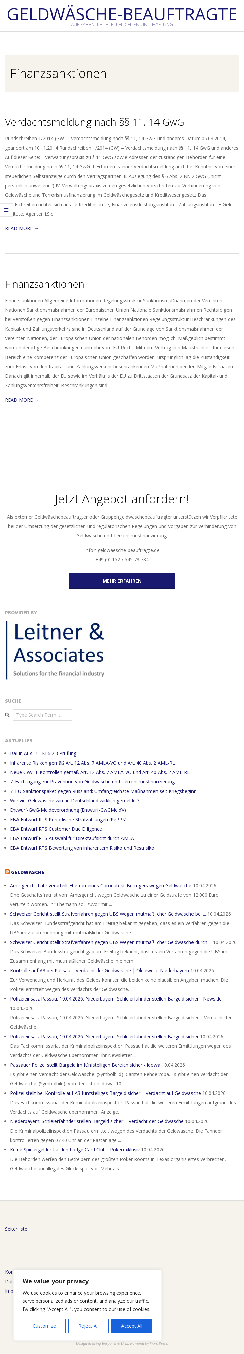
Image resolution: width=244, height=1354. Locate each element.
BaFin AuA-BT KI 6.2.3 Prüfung (43, 753)
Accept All (131, 1326)
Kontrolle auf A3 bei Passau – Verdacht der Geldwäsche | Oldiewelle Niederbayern (99, 970)
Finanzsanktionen (44, 284)
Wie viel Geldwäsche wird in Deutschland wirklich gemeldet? (74, 800)
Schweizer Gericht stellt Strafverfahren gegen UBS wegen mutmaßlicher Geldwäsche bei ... (108, 914)
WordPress (158, 1343)
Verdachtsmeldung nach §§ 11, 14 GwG (94, 122)
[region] (87, 1305)
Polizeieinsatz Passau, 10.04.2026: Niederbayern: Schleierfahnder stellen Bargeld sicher (104, 1036)
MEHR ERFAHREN (122, 581)
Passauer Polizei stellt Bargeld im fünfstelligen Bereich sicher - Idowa (85, 1064)
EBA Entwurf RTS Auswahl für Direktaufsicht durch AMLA (72, 838)
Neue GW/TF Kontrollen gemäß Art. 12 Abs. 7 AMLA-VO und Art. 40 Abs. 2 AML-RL (100, 772)
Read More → (22, 228)
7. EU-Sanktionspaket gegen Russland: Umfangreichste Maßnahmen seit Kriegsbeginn (103, 791)
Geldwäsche (27, 872)
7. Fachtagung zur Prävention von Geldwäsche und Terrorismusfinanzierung (92, 781)
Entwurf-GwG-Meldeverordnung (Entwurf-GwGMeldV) (68, 810)
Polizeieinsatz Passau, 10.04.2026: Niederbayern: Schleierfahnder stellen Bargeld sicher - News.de (116, 998)
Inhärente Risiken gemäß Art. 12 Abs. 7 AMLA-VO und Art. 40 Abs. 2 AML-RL (92, 763)
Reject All (88, 1326)
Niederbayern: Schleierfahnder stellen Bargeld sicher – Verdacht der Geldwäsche (97, 1121)
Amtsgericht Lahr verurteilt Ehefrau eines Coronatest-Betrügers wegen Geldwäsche (100, 885)
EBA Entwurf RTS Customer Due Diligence (56, 829)
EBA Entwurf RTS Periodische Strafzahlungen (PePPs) (68, 819)
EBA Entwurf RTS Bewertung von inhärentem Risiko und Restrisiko (82, 847)
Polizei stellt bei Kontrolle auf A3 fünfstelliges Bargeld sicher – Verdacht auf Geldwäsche (105, 1093)
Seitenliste (16, 1229)
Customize (44, 1326)
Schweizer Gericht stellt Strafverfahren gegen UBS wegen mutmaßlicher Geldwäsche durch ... (111, 942)
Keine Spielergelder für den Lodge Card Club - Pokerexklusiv (75, 1149)
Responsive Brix (115, 1343)
